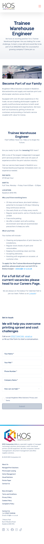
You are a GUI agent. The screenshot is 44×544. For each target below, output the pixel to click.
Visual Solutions (7, 477)
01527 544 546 (17, 336)
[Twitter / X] (7, 529)
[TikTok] (20, 529)
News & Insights (7, 491)
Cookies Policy (7, 500)
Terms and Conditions (9, 494)
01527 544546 (10, 513)
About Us (5, 464)
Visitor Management (9, 474)
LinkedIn (32, 294)
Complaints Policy (8, 504)
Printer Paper (6, 480)
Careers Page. (30, 283)
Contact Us (6, 484)
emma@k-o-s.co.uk (23, 269)
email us (28, 336)
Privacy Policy (7, 497)
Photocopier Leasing (9, 471)
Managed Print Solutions (10, 468)
